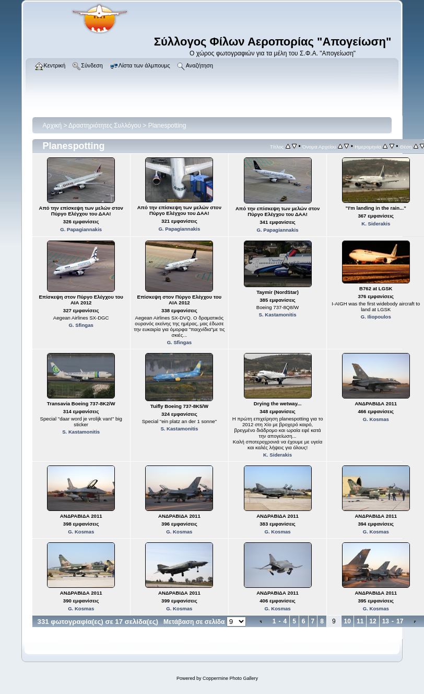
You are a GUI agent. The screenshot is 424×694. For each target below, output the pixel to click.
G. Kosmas (376, 419)
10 (347, 621)
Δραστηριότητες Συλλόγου (104, 125)
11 (360, 621)
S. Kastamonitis (278, 314)
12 (372, 621)
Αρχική (52, 125)
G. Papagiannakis (81, 229)
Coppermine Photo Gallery (230, 678)
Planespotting (167, 125)
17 (399, 621)
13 (385, 621)
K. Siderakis (375, 223)
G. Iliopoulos (376, 317)
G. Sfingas (80, 325)
